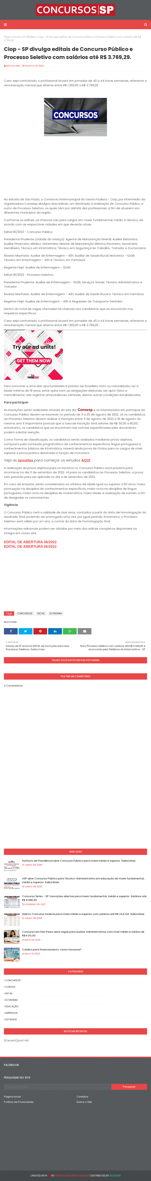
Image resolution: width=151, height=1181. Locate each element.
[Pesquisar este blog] (57, 1087)
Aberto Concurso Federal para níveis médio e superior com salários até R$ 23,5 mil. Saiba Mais (83, 914)
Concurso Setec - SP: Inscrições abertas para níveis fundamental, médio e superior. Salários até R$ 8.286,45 (84, 898)
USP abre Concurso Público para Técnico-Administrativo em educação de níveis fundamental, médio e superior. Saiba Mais (83, 880)
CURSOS (10, 987)
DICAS (41, 613)
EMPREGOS (11, 1013)
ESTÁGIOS (11, 1019)
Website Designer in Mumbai (72, 1175)
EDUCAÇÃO (11, 1006)
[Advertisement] (75, 165)
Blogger (115, 1175)
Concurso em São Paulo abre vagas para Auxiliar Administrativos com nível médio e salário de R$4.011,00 (83, 934)
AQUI (85, 460)
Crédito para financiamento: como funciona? (51, 949)
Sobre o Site (84, 1102)
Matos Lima (13, 65)
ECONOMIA (29, 36)
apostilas (26, 460)
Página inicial (12, 36)
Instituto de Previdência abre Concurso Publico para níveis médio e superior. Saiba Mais (78, 861)
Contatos (82, 1096)
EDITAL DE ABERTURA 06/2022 (30, 542)
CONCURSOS (24, 613)
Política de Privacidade (19, 1102)
